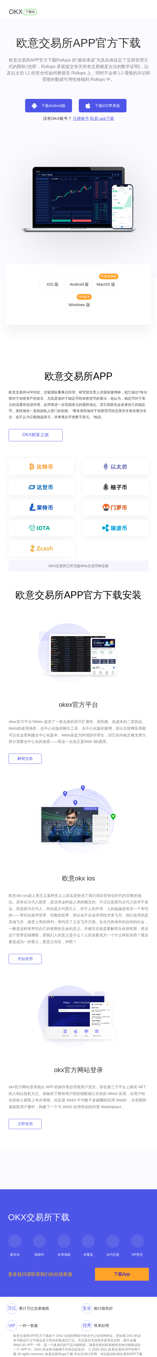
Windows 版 (79, 304)
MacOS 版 (106, 284)
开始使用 (25, 959)
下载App (122, 1274)
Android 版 (79, 284)
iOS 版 (53, 284)
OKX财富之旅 (35, 434)
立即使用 (25, 1124)
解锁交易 (25, 758)
